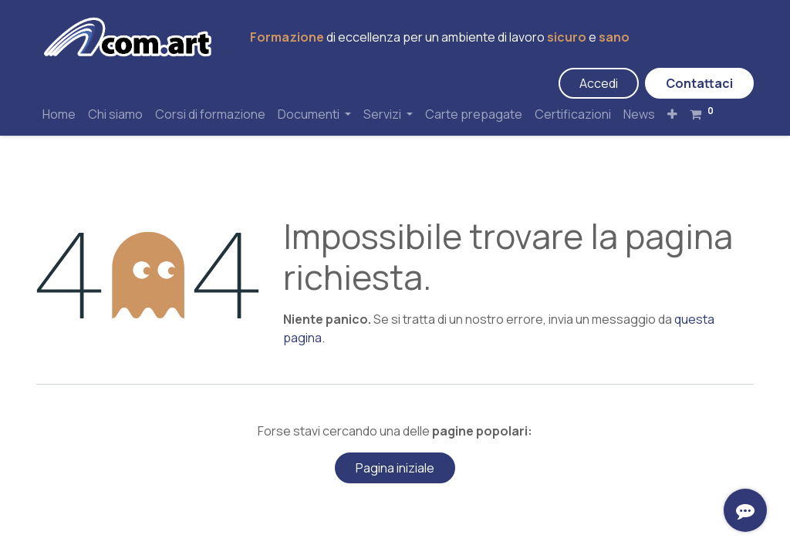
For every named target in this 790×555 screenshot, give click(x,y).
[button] (672, 114)
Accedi (598, 83)
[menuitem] (59, 114)
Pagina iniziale (395, 467)
